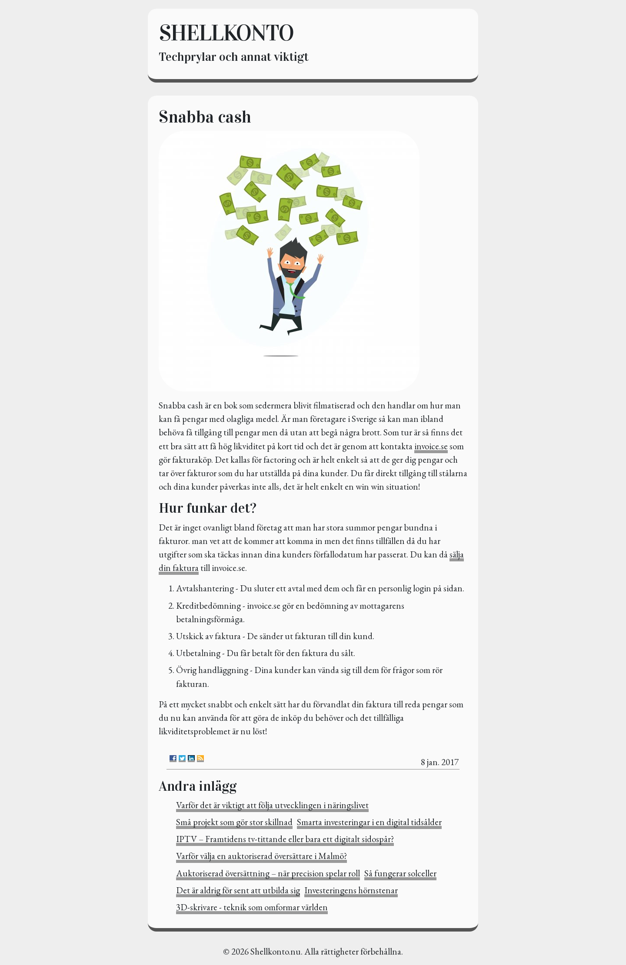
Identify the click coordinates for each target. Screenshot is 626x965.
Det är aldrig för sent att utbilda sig (238, 890)
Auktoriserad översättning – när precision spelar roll (268, 873)
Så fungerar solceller (400, 873)
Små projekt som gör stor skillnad (234, 822)
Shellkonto (226, 32)
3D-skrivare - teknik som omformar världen (252, 907)
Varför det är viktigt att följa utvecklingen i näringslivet (272, 805)
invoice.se (431, 446)
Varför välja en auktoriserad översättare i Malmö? (261, 856)
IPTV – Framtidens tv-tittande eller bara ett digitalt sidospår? (285, 839)
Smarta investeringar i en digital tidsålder (369, 822)
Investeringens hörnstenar (351, 890)
